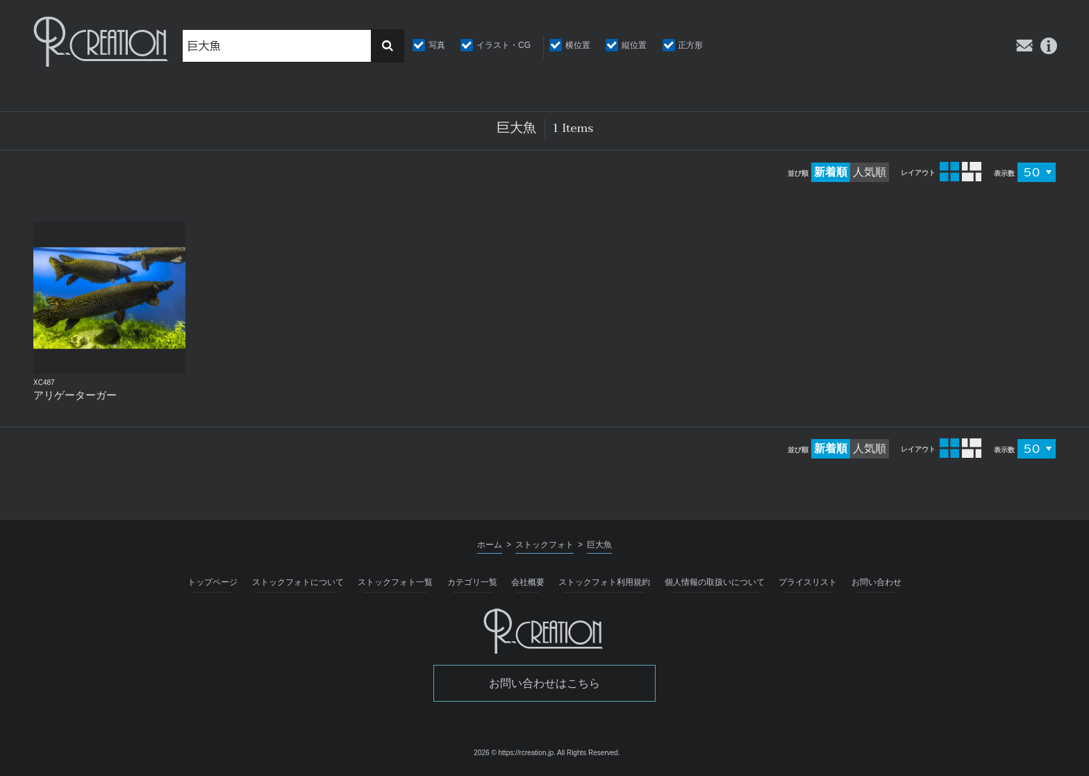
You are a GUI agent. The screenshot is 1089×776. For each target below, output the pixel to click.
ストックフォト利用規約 (604, 582)
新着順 (830, 172)
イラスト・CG (503, 45)
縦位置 (634, 45)
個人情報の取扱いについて (715, 582)
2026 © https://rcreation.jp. (514, 753)
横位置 (577, 45)
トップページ (213, 582)
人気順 (869, 172)
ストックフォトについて (298, 582)
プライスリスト (808, 582)
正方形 (690, 45)
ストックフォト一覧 (395, 582)
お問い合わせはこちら (544, 683)
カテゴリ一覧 (472, 582)
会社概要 (527, 582)
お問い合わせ (876, 582)
